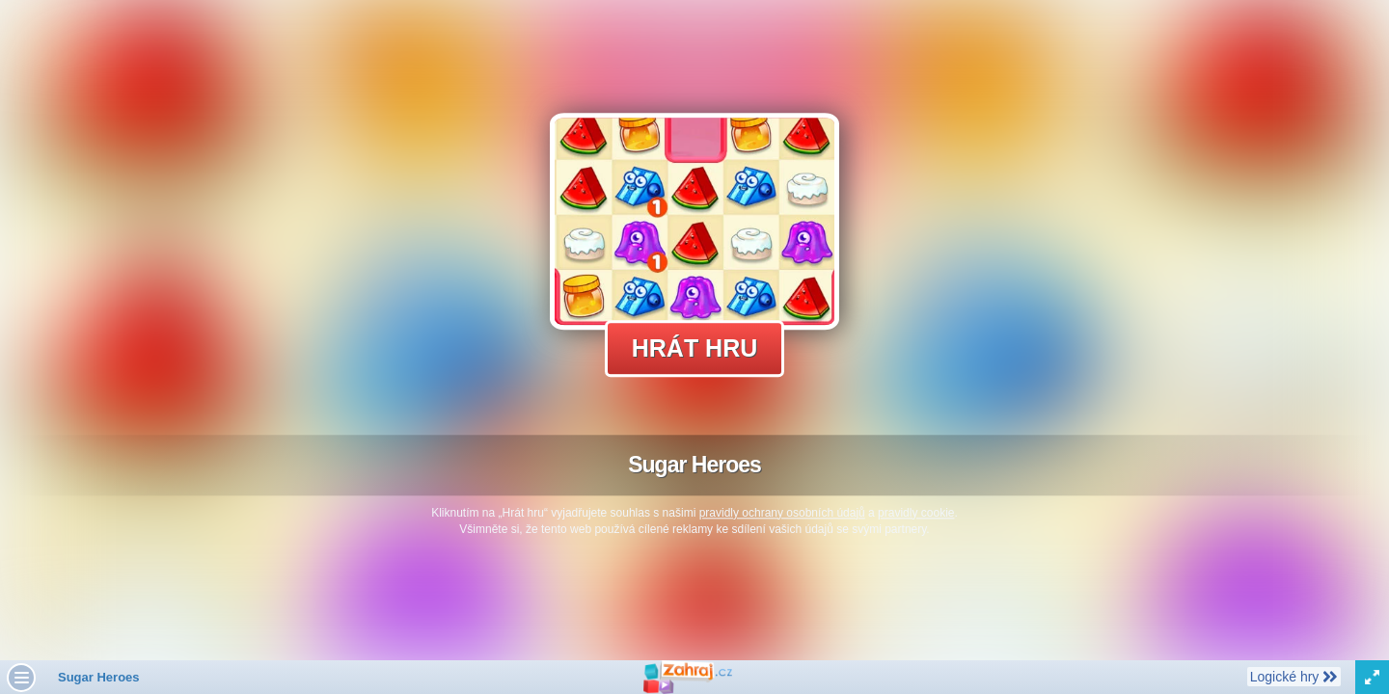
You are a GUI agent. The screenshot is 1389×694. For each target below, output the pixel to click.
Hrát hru (695, 347)
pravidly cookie (916, 513)
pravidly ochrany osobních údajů (782, 513)
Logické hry (1293, 675)
